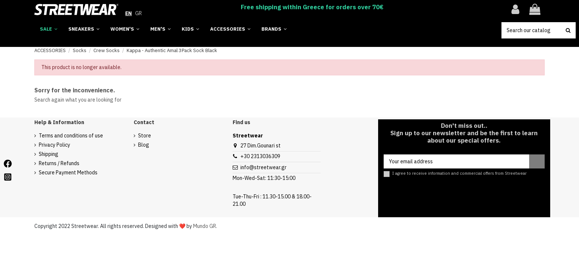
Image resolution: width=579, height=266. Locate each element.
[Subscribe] (537, 161)
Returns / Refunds (59, 163)
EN (128, 13)
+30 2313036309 (260, 156)
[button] (274, 29)
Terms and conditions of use (71, 135)
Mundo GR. (205, 226)
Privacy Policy (54, 144)
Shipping (48, 154)
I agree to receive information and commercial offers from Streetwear (459, 173)
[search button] (568, 30)
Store (144, 135)
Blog (143, 144)
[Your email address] (456, 161)
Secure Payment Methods (68, 172)
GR (138, 13)
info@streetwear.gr (263, 167)
